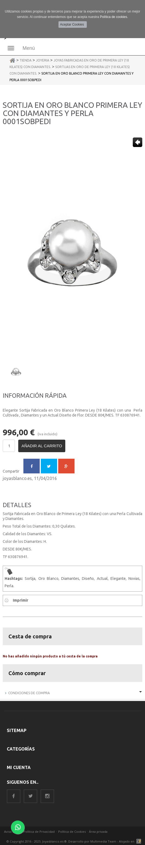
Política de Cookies (72, 831)
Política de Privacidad (39, 831)
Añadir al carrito (41, 445)
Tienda (26, 60)
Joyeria (42, 60)
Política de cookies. (114, 17)
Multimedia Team (103, 841)
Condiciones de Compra (29, 693)
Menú (29, 48)
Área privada (98, 831)
